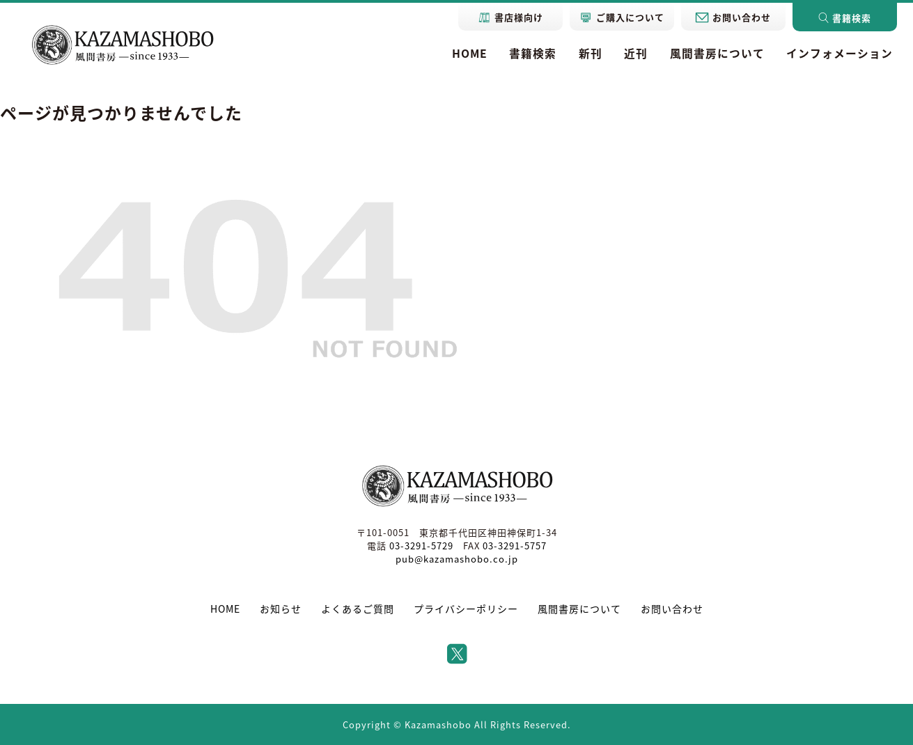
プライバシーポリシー (466, 608)
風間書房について (717, 53)
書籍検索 (532, 53)
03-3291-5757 (515, 545)
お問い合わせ (672, 608)
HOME (469, 53)
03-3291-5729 (421, 545)
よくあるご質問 (357, 608)
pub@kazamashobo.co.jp (457, 558)
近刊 (636, 53)
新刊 (590, 53)
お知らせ (281, 608)
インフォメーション (839, 53)
